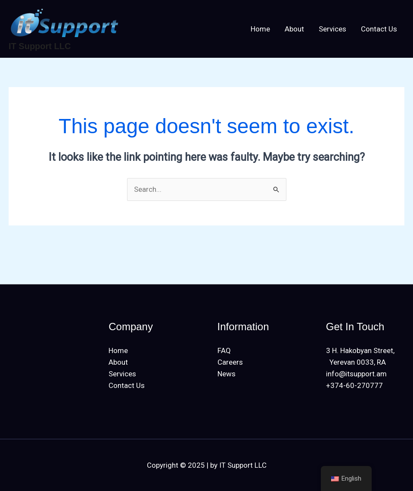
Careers (230, 362)
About (294, 29)
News (226, 373)
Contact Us (379, 29)
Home (260, 29)
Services (332, 29)
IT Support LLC (40, 46)
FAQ (224, 350)
